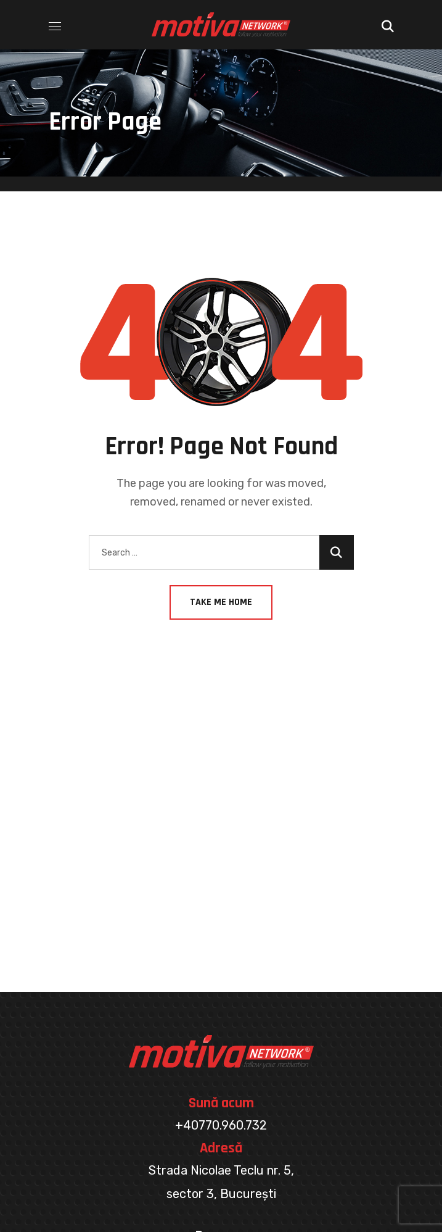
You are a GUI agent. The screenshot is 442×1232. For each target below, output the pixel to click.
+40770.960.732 (221, 1125)
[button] (388, 24)
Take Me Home (221, 602)
